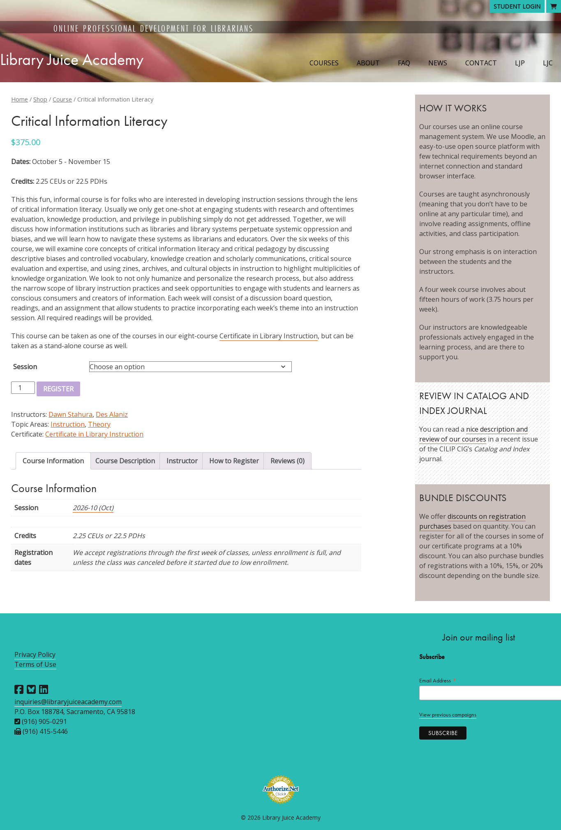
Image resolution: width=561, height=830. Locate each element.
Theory (99, 424)
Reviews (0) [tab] (287, 460)
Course (62, 99)
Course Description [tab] (125, 460)
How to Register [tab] (234, 460)
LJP (520, 62)
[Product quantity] (23, 387)
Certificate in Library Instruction (268, 335)
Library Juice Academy (71, 59)
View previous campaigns (447, 714)
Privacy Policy (34, 654)
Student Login (517, 6)
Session (25, 366)
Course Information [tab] (53, 460)
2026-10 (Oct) (93, 507)
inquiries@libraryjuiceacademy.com (68, 701)
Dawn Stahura (70, 414)
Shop (40, 99)
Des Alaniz (112, 414)
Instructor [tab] (182, 460)
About (368, 62)
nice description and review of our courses (473, 434)
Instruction (68, 424)
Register (58, 388)
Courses (324, 62)
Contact (481, 62)
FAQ (404, 62)
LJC (548, 62)
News (437, 62)
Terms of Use (35, 664)
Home (19, 99)
